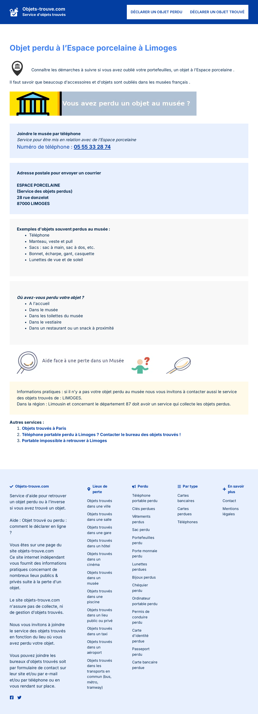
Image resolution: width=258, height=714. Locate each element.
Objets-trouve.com (43, 9)
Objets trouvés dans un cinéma (99, 559)
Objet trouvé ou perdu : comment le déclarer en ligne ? (38, 526)
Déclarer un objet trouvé (217, 12)
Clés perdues (143, 508)
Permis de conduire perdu (140, 617)
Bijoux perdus (144, 577)
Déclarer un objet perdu (156, 12)
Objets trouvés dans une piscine (99, 596)
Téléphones (187, 522)
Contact (229, 500)
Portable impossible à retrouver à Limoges (64, 440)
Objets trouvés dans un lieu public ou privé (100, 615)
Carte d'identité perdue (140, 635)
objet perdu (27, 501)
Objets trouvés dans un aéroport (99, 647)
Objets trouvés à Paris (44, 428)
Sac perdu (141, 529)
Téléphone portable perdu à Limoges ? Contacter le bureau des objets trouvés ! (101, 434)
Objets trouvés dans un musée (99, 578)
